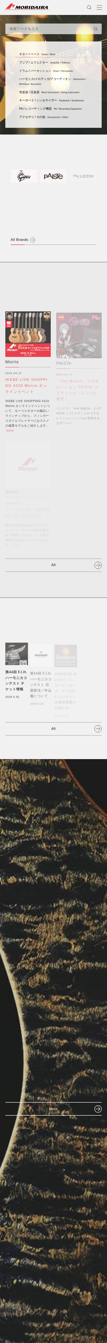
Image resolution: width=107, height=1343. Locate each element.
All (53, 565)
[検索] (95, 29)
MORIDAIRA (26, 6)
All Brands (19, 240)
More (53, 1109)
